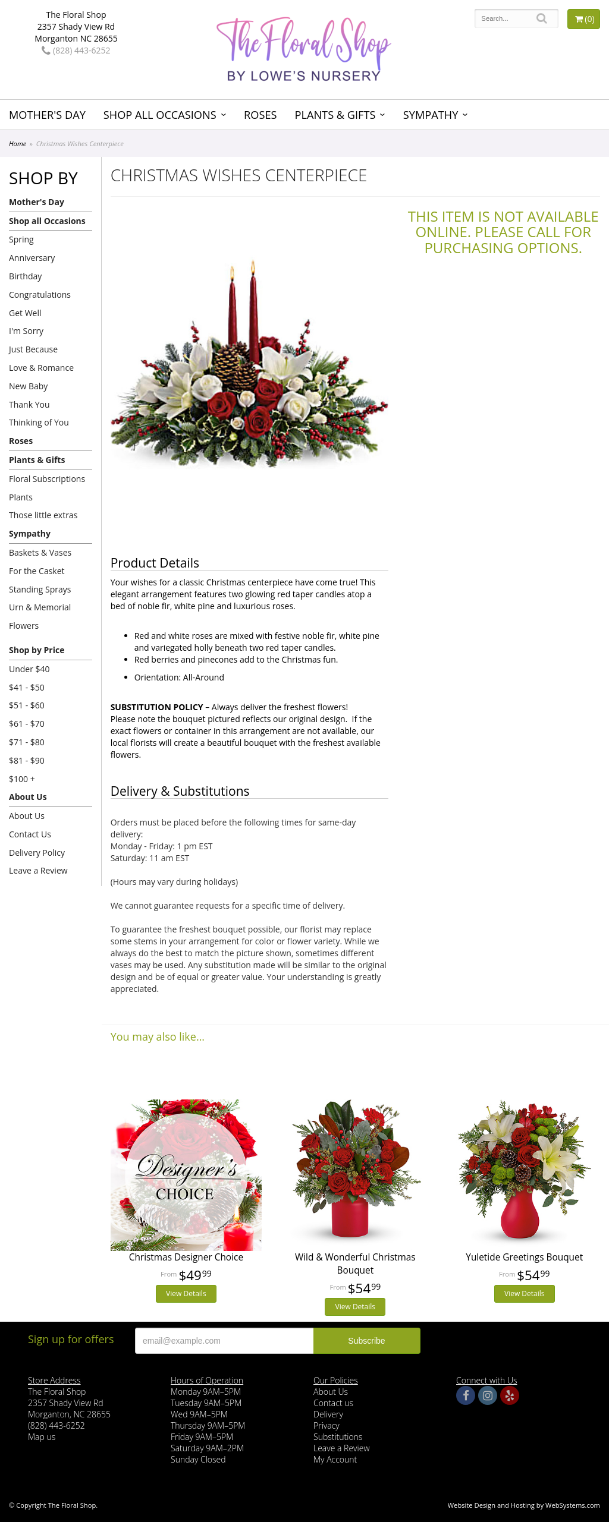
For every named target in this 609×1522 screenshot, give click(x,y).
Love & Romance (41, 367)
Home (17, 143)
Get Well (25, 313)
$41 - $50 (27, 687)
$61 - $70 (27, 723)
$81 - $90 (27, 760)
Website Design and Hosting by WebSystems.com (524, 1505)
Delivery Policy (37, 852)
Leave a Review (38, 870)
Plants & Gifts (334, 115)
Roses (260, 115)
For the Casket (37, 570)
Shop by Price (36, 650)
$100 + (22, 778)
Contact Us (30, 834)
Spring (21, 239)
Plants (21, 497)
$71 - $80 (27, 742)
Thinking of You (39, 422)
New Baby (28, 386)
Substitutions (337, 1436)
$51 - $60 (27, 705)
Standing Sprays (40, 589)
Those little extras (43, 515)
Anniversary (32, 257)
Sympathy (431, 115)
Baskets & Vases (40, 552)
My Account (335, 1459)
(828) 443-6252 (76, 50)
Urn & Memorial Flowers (40, 616)
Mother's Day (47, 115)
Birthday (25, 276)
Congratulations (40, 294)
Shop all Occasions (159, 115)
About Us (28, 796)
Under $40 (29, 669)
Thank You (29, 404)
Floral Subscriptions (47, 478)
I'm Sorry (26, 330)
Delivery (328, 1414)
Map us (41, 1436)
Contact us (333, 1402)
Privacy (326, 1425)
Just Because (33, 349)
